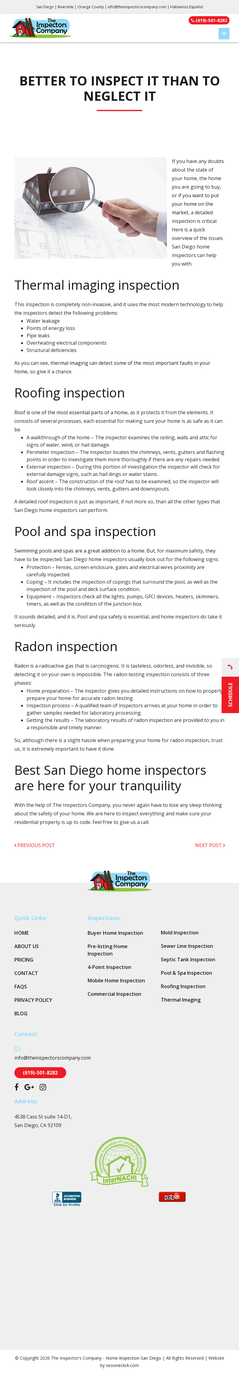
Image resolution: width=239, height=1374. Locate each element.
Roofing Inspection (183, 986)
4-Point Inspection (109, 967)
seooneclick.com (122, 1365)
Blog (20, 1013)
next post (210, 845)
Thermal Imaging (181, 999)
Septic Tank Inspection (188, 959)
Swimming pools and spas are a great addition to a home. (79, 550)
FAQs (20, 986)
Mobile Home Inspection (116, 980)
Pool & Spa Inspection (186, 973)
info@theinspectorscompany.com (137, 6)
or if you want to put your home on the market (195, 204)
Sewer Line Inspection (187, 946)
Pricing (23, 959)
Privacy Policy (33, 1000)
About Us (26, 946)
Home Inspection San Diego (133, 1358)
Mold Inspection (180, 932)
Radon (21, 665)
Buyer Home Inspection (115, 933)
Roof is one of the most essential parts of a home (71, 412)
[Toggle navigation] (224, 33)
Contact (26, 973)
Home (21, 933)
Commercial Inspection (114, 994)
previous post (34, 845)
